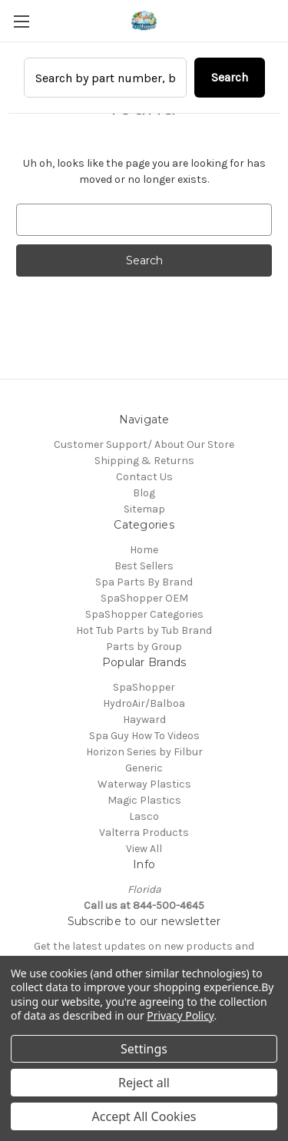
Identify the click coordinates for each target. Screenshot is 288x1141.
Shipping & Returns (144, 460)
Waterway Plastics (144, 784)
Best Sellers (144, 565)
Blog (144, 492)
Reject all (144, 1082)
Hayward (144, 719)
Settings (144, 1048)
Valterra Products (144, 832)
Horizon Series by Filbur (144, 751)
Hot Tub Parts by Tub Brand (144, 630)
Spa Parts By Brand (144, 582)
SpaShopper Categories (144, 614)
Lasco (144, 816)
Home (144, 549)
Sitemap (144, 509)
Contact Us (144, 476)
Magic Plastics (144, 800)
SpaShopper (144, 687)
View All (144, 848)
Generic (144, 767)
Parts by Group (144, 646)
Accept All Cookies (144, 1116)
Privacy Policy (180, 1015)
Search (229, 77)
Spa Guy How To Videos (144, 735)
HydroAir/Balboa (144, 703)
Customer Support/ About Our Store (144, 444)
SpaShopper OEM (144, 598)
